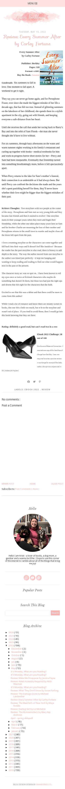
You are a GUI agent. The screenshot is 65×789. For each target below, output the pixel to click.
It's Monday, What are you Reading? (28, 671)
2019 (11, 741)
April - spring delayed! (22, 718)
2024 (11, 639)
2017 (11, 747)
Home (33, 484)
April (14, 721)
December (16, 648)
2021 (11, 734)
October (15, 655)
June (13, 665)
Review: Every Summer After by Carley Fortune (33, 699)
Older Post (57, 484)
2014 (11, 757)
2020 (11, 737)
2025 (11, 635)
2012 (11, 764)
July (13, 662)
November (17, 652)
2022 (11, 645)
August (15, 658)
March (14, 724)
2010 (11, 770)
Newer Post (8, 484)
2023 (11, 642)
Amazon (36, 75)
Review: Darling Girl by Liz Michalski (28, 709)
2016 (11, 750)
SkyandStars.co (43, 784)
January (15, 731)
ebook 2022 (32, 389)
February (16, 728)
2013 (11, 760)
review (46, 389)
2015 (11, 754)
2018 (11, 744)
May (13, 668)
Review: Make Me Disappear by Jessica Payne (33, 678)
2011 (11, 767)
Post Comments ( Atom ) (27, 489)
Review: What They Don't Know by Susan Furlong (35, 690)
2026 (11, 632)
